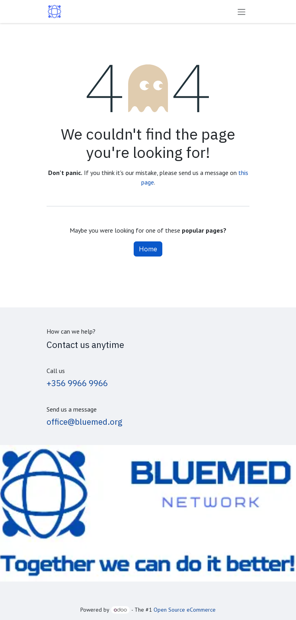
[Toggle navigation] (241, 11)
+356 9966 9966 (77, 383)
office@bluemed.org (85, 421)
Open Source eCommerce (185, 609)
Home (148, 249)
